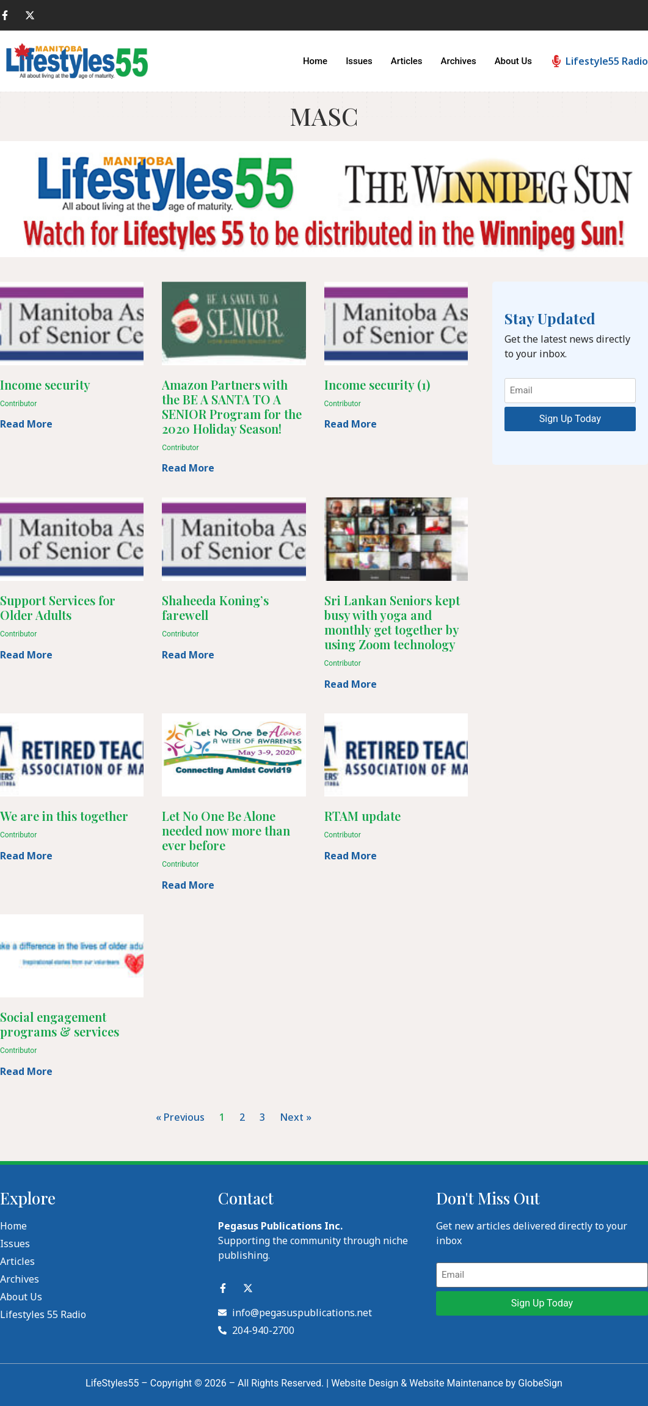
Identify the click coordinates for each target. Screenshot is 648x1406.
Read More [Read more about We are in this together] (26, 855)
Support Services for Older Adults (57, 607)
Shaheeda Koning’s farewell (215, 607)
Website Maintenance (456, 1383)
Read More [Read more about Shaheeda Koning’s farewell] (188, 654)
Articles (406, 61)
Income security (45, 384)
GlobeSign (540, 1383)
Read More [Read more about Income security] (26, 424)
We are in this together (64, 815)
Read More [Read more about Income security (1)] (350, 424)
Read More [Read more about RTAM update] (350, 855)
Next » (295, 1117)
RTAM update (362, 815)
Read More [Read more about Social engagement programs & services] (26, 1071)
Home (314, 61)
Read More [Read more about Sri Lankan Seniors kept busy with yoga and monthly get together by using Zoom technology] (350, 684)
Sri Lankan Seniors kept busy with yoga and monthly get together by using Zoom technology (392, 622)
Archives (458, 61)
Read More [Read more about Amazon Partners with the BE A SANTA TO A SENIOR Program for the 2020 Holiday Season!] (188, 468)
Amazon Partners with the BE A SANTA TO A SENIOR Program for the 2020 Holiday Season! (232, 406)
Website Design (364, 1383)
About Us (514, 61)
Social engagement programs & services (59, 1024)
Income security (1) (377, 384)
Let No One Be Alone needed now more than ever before (226, 830)
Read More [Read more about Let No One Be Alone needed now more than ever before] (188, 885)
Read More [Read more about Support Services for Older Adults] (26, 654)
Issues (359, 61)
